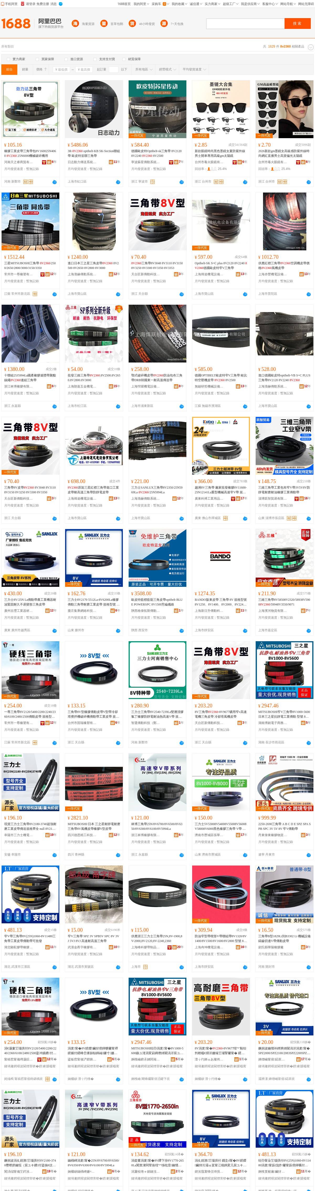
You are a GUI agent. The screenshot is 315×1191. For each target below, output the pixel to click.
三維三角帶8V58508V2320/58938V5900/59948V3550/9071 (284, 602)
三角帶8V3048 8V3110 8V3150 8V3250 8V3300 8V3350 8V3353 (157, 265)
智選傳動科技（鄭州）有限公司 (145, 723)
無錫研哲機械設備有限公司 (209, 386)
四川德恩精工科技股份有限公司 (82, 835)
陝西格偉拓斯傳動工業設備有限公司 (145, 611)
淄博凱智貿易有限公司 (272, 498)
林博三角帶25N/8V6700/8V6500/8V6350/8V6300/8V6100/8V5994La (156, 826)
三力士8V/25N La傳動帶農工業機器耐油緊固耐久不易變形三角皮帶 (30, 602)
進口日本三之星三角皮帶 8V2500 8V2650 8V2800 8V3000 (93, 265)
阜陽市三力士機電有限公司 (18, 835)
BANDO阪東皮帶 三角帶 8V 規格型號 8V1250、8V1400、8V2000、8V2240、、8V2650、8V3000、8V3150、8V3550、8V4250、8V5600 (221, 602)
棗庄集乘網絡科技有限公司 (82, 611)
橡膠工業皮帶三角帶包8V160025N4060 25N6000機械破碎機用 (30, 153)
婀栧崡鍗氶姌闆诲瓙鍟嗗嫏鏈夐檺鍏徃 (145, 1059)
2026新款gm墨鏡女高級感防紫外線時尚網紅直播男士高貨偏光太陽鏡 (283, 153)
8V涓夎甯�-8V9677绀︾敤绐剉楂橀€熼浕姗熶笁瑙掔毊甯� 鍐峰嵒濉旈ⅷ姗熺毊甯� (220, 1051)
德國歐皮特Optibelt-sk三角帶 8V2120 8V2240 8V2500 (156, 153)
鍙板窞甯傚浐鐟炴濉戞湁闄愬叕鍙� (82, 1059)
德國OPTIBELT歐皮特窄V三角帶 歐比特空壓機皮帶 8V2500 (221, 378)
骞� (52, 1059)
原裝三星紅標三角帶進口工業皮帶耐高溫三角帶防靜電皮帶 (93, 490)
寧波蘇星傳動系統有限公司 (145, 162)
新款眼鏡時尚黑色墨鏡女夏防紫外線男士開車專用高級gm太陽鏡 (220, 153)
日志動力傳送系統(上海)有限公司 (82, 162)
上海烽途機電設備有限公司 (209, 274)
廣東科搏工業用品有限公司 (209, 498)
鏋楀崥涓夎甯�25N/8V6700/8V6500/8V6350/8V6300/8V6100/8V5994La (93, 1163)
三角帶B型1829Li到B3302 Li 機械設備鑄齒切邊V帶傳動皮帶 (284, 938)
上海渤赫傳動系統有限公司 (82, 274)
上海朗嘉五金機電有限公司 (82, 386)
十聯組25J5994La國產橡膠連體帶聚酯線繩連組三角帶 (30, 378)
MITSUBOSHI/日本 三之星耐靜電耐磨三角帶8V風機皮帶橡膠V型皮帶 (94, 826)
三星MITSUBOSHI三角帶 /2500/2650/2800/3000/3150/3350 (30, 265)
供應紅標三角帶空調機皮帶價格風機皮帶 (283, 265)
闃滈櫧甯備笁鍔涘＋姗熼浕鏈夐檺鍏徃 (18, 1171)
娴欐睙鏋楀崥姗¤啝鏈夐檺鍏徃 (82, 1171)
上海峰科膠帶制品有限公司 (145, 947)
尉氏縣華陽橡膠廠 (271, 947)
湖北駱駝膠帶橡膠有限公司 (18, 947)
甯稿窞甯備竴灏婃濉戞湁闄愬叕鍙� (18, 1059)
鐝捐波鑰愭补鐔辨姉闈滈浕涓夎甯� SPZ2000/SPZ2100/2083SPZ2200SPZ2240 (284, 1051)
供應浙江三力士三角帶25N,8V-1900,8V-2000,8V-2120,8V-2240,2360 (156, 938)
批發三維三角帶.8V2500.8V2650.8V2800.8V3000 (94, 378)
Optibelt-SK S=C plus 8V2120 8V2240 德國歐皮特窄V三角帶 (221, 265)
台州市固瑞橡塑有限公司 (82, 723)
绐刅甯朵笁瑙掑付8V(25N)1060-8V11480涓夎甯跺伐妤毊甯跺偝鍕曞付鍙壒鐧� (284, 1163)
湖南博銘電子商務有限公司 (272, 723)
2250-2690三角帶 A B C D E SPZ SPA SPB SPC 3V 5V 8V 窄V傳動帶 (284, 826)
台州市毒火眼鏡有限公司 (209, 162)
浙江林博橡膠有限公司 (18, 386)
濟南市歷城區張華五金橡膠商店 (209, 835)
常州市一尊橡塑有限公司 (18, 274)
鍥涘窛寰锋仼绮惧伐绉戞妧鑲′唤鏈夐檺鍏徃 (209, 1171)
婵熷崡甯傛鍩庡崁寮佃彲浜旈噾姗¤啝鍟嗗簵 (272, 1059)
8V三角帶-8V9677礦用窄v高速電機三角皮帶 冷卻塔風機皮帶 (221, 714)
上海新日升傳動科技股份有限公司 (209, 611)
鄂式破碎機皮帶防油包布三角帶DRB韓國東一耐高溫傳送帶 (156, 378)
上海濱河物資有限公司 (272, 611)
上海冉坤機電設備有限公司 (209, 947)
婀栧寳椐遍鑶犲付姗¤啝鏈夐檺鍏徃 (272, 1171)
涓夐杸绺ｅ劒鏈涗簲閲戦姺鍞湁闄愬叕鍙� (145, 1171)
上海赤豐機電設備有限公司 (272, 274)
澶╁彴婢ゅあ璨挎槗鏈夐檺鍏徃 (209, 1059)
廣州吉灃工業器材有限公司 (18, 611)
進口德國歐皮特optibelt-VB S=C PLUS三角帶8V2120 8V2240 (284, 378)
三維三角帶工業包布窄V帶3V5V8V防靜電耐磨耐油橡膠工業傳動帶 (284, 490)
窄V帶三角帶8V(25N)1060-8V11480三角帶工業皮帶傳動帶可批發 (30, 938)
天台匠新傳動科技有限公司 (145, 274)
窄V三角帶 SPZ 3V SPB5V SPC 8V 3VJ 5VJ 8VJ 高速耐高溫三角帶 (93, 938)
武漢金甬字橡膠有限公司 (82, 947)
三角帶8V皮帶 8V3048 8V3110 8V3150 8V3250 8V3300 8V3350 (30, 490)
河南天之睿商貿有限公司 (18, 162)
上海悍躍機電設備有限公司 (145, 386)
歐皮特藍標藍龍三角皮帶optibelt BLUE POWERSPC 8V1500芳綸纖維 (157, 602)
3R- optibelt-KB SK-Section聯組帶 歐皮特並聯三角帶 (94, 153)
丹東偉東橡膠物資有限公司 (272, 835)
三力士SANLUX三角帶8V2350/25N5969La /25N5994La (156, 490)
